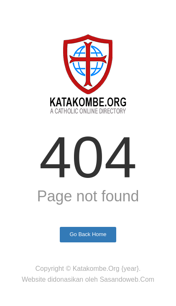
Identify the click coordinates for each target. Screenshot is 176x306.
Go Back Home (87, 234)
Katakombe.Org (96, 268)
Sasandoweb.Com (126, 279)
